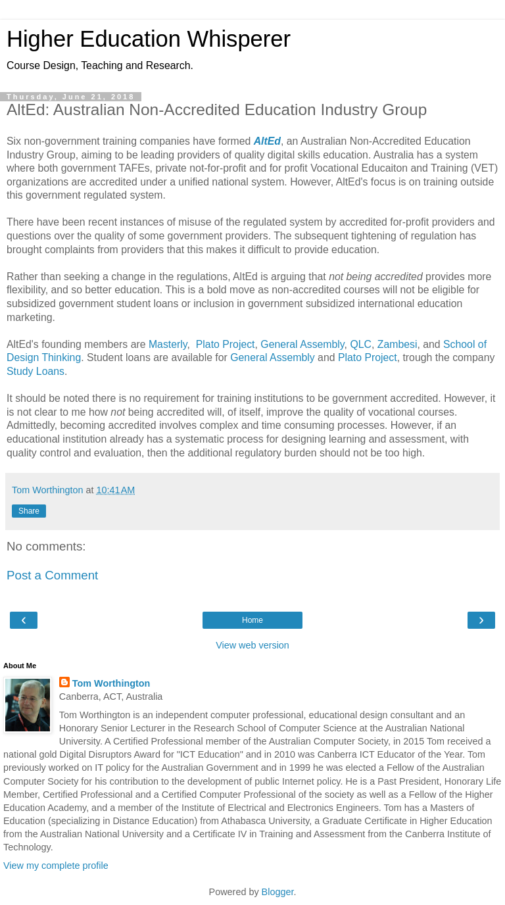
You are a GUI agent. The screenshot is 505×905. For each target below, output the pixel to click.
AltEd (267, 141)
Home (252, 620)
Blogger (278, 892)
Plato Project (225, 344)
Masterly (168, 344)
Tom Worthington (111, 683)
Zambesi (397, 344)
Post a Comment (52, 575)
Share (28, 511)
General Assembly (302, 344)
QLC (361, 344)
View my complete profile (55, 865)
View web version (252, 645)
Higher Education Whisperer (149, 38)
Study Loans (35, 371)
